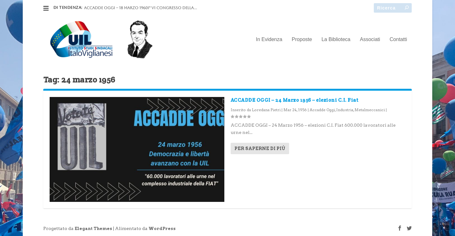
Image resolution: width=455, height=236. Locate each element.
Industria (344, 109)
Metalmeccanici (370, 109)
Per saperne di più (259, 148)
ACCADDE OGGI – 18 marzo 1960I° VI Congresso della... (140, 8)
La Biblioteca (335, 39)
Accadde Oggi (322, 109)
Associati (370, 39)
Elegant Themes (93, 228)
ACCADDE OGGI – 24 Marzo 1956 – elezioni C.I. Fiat (295, 100)
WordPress (162, 228)
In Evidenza (269, 39)
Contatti (398, 39)
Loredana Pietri (266, 109)
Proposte (302, 39)
